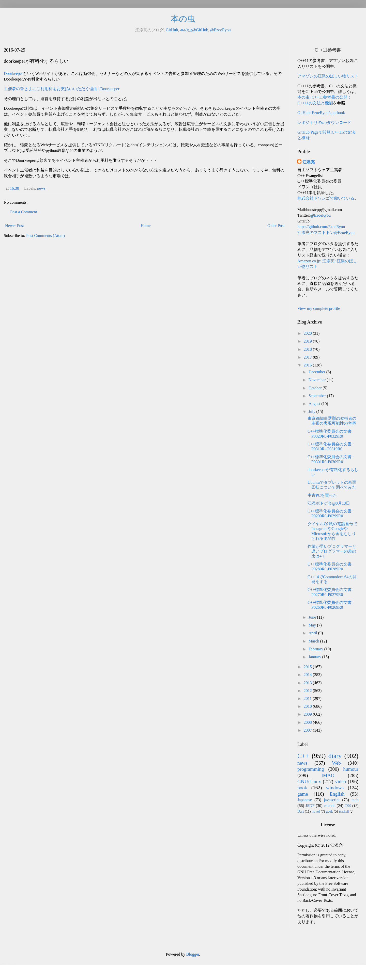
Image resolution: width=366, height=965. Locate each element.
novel (316, 811)
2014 (308, 674)
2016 (308, 365)
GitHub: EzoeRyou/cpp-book (321, 112)
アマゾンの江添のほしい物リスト (327, 76)
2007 (308, 730)
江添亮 (308, 162)
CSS (348, 806)
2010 (308, 706)
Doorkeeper (13, 73)
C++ (303, 756)
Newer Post (14, 225)
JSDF (310, 805)
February (316, 649)
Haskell (344, 811)
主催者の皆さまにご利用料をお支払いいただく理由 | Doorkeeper (61, 89)
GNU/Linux (309, 781)
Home (146, 225)
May (313, 625)
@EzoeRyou (220, 30)
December (317, 372)
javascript (332, 800)
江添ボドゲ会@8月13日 (329, 503)
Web (336, 763)
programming (310, 769)
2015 (308, 667)
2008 (308, 722)
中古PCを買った (322, 495)
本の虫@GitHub (194, 30)
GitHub (172, 30)
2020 (308, 333)
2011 (308, 698)
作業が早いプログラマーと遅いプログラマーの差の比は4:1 (332, 551)
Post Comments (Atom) (45, 235)
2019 (308, 341)
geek (329, 811)
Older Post (276, 225)
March (314, 641)
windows (335, 787)
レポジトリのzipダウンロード (324, 122)
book (302, 787)
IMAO (327, 775)
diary (335, 756)
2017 (308, 357)
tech (355, 800)
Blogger (192, 954)
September (318, 396)
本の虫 (183, 18)
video (340, 781)
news (41, 188)
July (312, 411)
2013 (308, 683)
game (302, 794)
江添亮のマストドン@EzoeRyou (326, 232)
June (313, 617)
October (316, 388)
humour (350, 769)
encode (329, 805)
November (318, 380)
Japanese (304, 800)
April (313, 633)
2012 (308, 690)
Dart (300, 811)
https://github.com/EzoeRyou (321, 226)
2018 (308, 349)
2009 (308, 714)
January (315, 657)
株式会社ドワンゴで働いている (325, 198)
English (337, 794)
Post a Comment (23, 212)
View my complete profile (318, 308)
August (315, 403)
